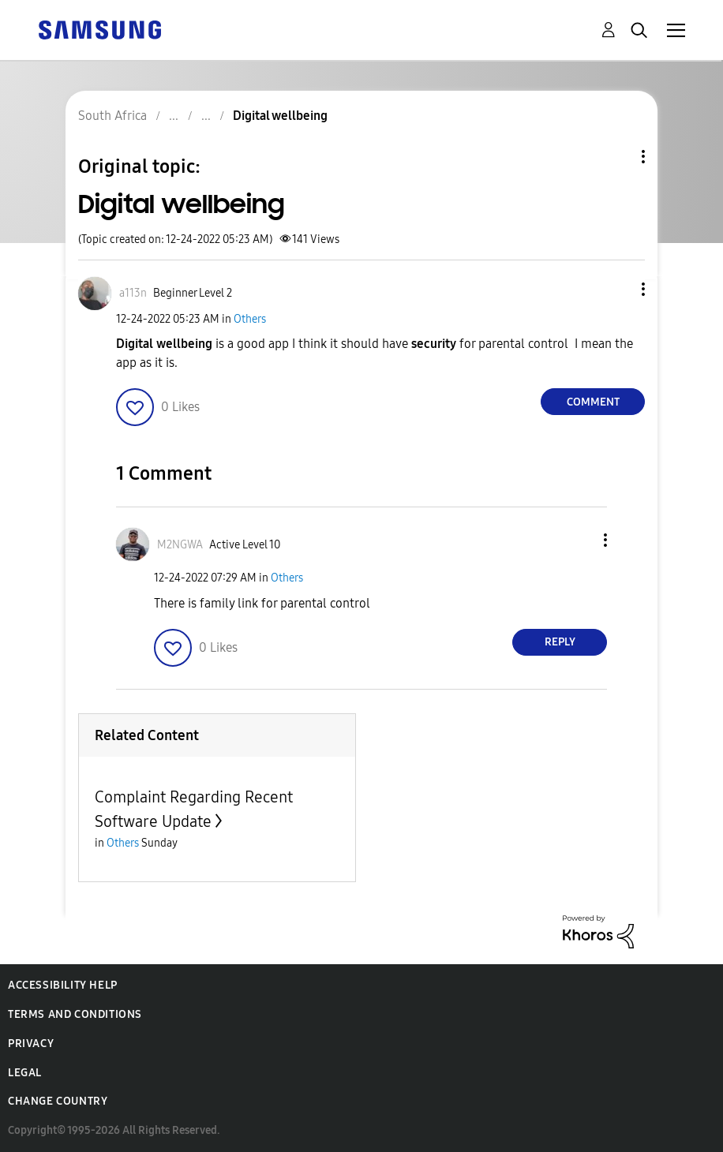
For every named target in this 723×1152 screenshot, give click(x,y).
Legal (25, 1072)
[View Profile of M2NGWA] (180, 545)
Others (250, 319)
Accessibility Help (63, 985)
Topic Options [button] (616, 156)
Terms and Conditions (75, 1014)
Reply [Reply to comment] (560, 642)
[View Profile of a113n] (133, 293)
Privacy (31, 1043)
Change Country (57, 1101)
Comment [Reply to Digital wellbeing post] (593, 402)
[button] (617, 289)
